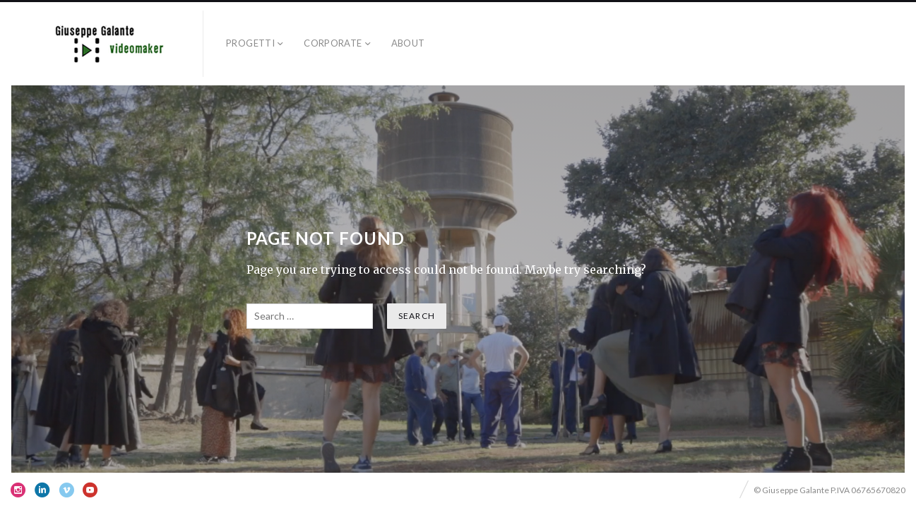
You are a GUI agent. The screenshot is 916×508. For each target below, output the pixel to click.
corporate (333, 43)
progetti (250, 43)
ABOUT (408, 43)
